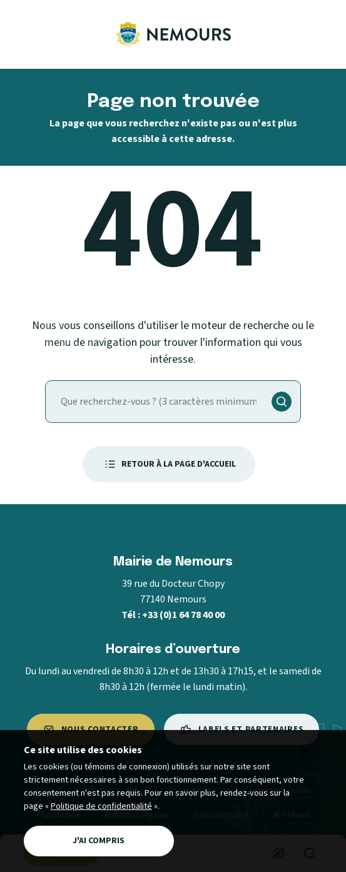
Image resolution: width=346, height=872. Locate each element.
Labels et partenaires (242, 729)
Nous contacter (91, 729)
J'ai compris (99, 840)
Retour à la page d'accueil (169, 464)
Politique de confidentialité (101, 806)
